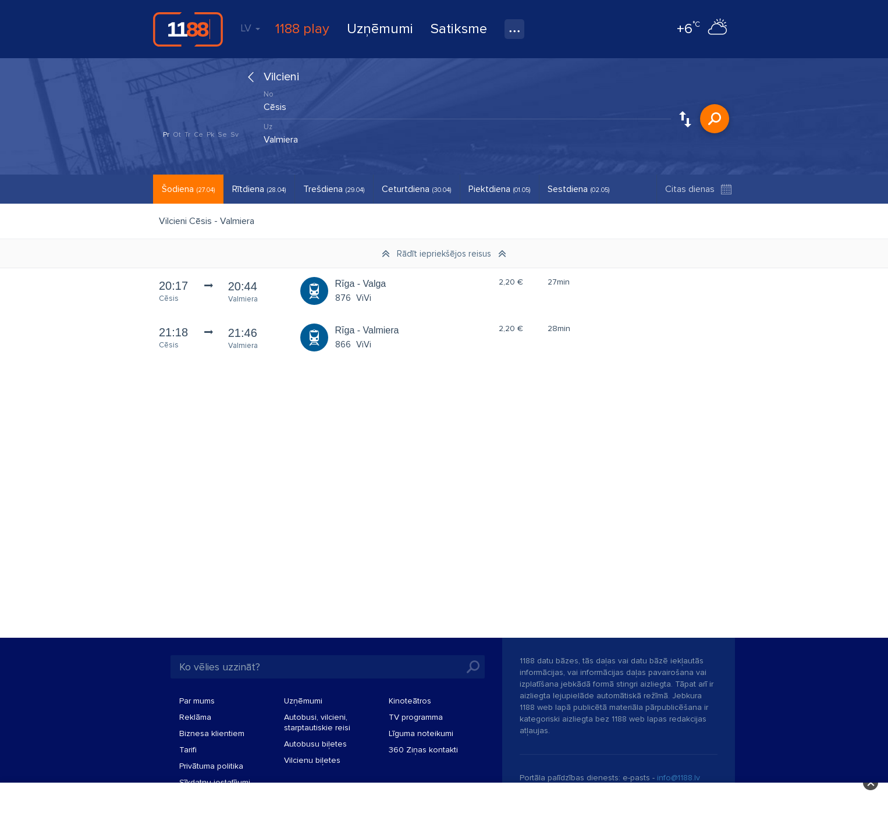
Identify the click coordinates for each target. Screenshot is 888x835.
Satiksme (459, 28)
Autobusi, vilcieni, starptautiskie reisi (317, 722)
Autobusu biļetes (315, 744)
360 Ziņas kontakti (423, 750)
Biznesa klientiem (211, 733)
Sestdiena (578, 189)
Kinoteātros (410, 701)
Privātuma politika (211, 766)
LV (250, 28)
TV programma (416, 717)
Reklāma (195, 717)
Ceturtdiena (416, 189)
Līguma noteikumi (421, 733)
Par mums (197, 701)
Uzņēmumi (380, 28)
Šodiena (188, 189)
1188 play (302, 28)
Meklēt (714, 118)
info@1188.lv (678, 778)
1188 (188, 29)
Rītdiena (259, 189)
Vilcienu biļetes (312, 760)
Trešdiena (333, 189)
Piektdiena (499, 189)
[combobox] (464, 104)
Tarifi (188, 750)
